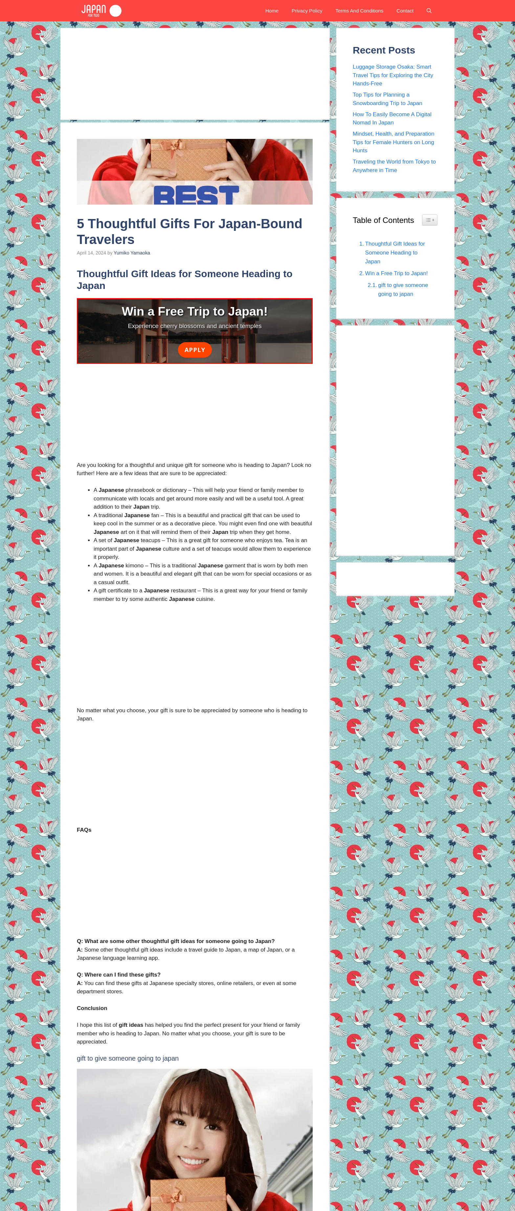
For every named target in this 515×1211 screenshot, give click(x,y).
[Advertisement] (195, 74)
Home (272, 10)
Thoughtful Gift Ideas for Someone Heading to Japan (395, 253)
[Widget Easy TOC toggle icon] (429, 220)
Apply (194, 350)
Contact (405, 10)
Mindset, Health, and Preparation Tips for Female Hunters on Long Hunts (394, 142)
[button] (429, 10)
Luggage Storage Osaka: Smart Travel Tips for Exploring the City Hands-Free (393, 75)
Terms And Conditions (359, 10)
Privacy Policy (307, 10)
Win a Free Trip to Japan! (396, 273)
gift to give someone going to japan (403, 289)
